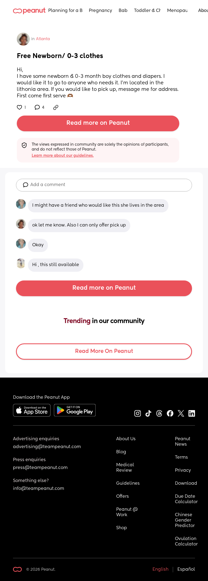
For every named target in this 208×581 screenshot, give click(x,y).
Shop (121, 528)
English (160, 569)
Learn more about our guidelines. (63, 156)
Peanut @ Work (127, 512)
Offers (122, 496)
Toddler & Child (147, 11)
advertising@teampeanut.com (47, 447)
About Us (126, 439)
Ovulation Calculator (186, 542)
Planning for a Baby (65, 11)
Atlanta (43, 39)
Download (186, 483)
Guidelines (128, 483)
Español (186, 569)
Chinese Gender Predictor (185, 520)
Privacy (183, 470)
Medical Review (125, 468)
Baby (123, 11)
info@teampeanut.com (38, 489)
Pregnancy (100, 11)
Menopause (177, 11)
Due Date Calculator (186, 499)
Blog (121, 452)
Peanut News (183, 442)
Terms (181, 457)
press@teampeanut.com (40, 468)
